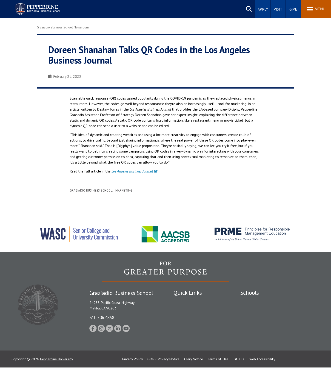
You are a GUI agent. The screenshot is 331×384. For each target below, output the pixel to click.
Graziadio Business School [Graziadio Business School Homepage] (260, 317)
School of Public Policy (258, 338)
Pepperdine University (56, 375)
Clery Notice (193, 375)
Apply (263, 9)
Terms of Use (218, 375)
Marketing (124, 190)
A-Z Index (181, 349)
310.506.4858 (101, 317)
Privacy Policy (132, 375)
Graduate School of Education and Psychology (276, 325)
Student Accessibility (189, 317)
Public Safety (184, 309)
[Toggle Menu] (316, 9)
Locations (181, 301)
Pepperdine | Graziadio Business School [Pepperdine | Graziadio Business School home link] (32, 6)
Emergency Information (192, 325)
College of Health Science (260, 346)
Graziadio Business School (91, 190)
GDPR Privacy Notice (163, 375)
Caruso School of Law (257, 309)
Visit (278, 9)
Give (293, 9)
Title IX (239, 375)
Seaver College (251, 301)
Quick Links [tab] (188, 292)
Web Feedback (184, 357)
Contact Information (190, 341)
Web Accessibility (262, 375)
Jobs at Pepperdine (188, 333)
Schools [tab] (249, 292)
